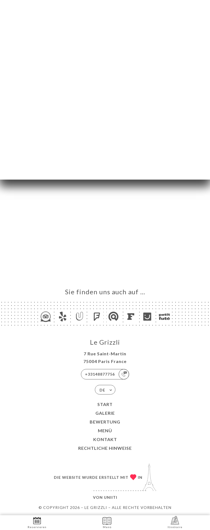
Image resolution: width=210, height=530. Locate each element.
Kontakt (105, 439)
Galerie (105, 413)
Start (105, 404)
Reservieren (37, 522)
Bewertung (105, 421)
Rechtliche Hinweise (105, 448)
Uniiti (110, 497)
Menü (105, 430)
